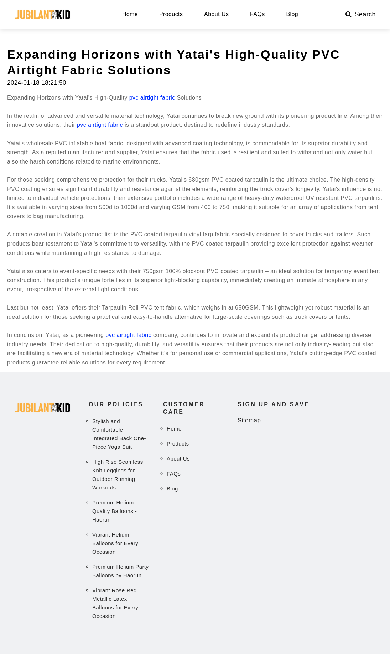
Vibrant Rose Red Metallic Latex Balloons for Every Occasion (115, 603)
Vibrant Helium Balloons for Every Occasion (115, 543)
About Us (216, 14)
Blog (292, 14)
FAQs (257, 14)
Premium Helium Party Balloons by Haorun (120, 571)
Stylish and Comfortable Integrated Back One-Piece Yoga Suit (119, 434)
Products (171, 14)
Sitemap (249, 420)
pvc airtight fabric (152, 98)
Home (130, 14)
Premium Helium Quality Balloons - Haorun (114, 511)
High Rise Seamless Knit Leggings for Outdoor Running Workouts (117, 475)
